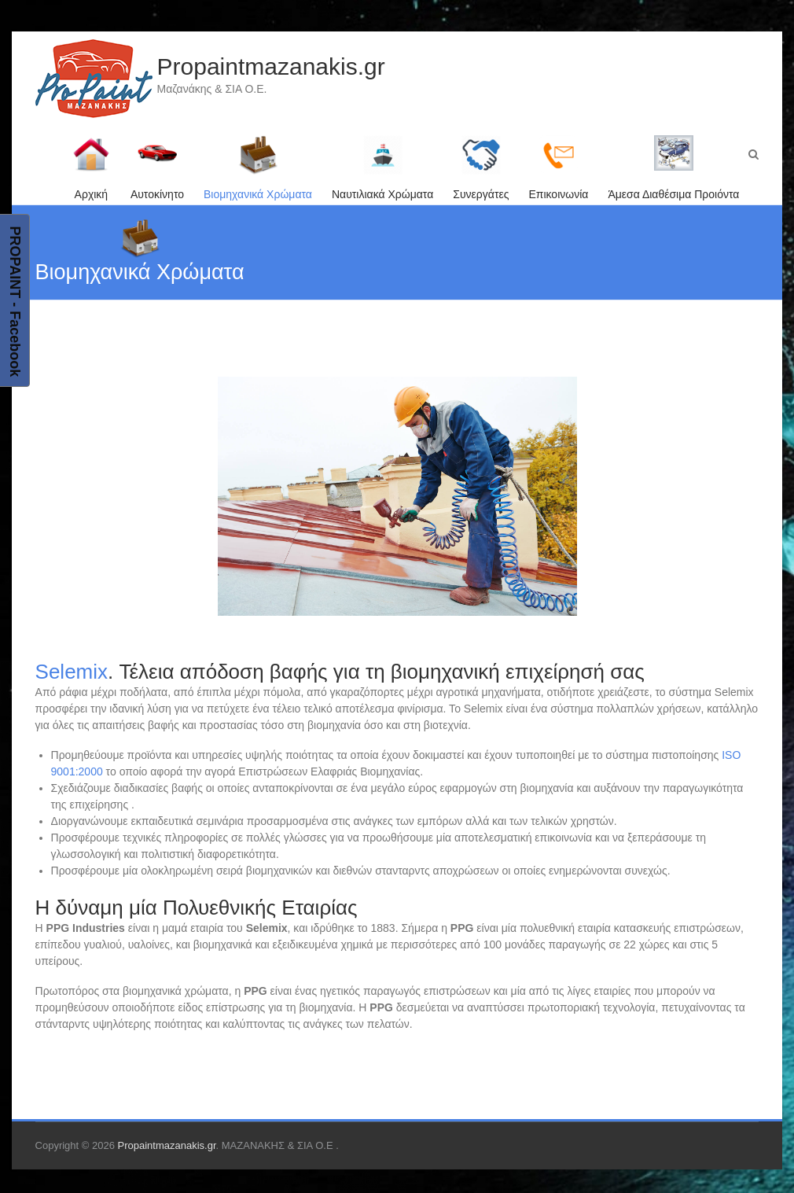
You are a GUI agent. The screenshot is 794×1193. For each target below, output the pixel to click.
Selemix (71, 671)
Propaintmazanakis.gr (271, 66)
